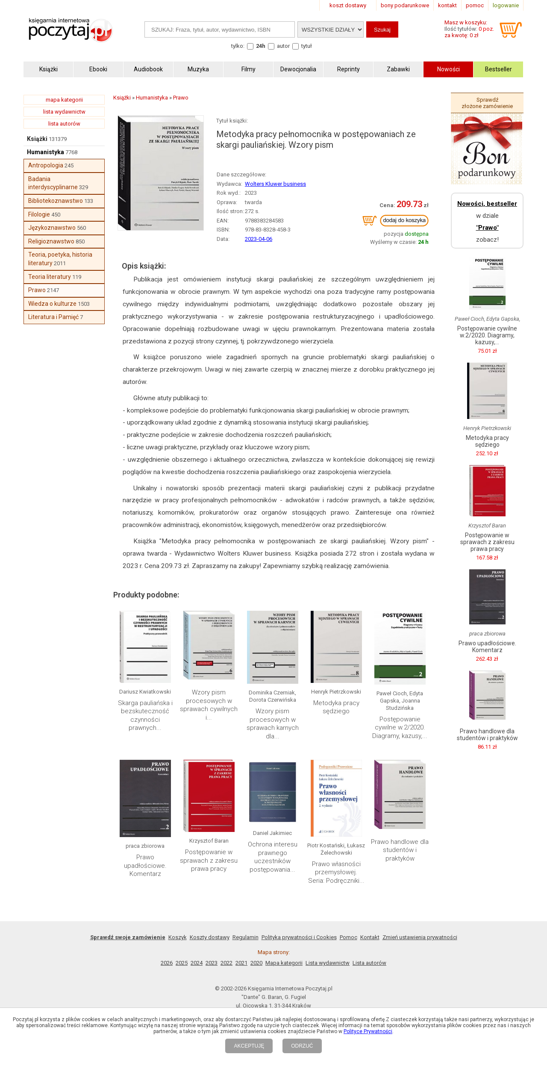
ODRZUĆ (302, 1046)
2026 (167, 963)
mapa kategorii (64, 100)
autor (283, 46)
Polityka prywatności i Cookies (299, 937)
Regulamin (245, 937)
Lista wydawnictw (328, 963)
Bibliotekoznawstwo (55, 200)
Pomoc (348, 937)
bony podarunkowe (405, 5)
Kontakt (369, 937)
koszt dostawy (347, 5)
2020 (256, 963)
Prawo (37, 290)
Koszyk (177, 937)
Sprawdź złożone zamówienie (487, 103)
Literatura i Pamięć (53, 316)
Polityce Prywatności (368, 1031)
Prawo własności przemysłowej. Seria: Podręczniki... (336, 872)
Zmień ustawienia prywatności (419, 937)
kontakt (447, 5)
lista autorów (64, 123)
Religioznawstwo (51, 241)
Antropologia (45, 165)
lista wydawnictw (64, 111)
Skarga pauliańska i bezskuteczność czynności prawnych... (145, 715)
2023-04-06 (258, 239)
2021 (241, 963)
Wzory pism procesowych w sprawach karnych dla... (273, 723)
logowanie (506, 5)
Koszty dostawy (209, 937)
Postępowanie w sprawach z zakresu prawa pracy (209, 860)
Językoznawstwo (52, 227)
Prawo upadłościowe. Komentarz (145, 865)
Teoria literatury (49, 276)
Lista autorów (369, 963)
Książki (37, 138)
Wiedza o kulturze (52, 303)
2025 (182, 963)
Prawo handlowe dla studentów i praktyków (400, 850)
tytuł (306, 46)
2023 (212, 963)
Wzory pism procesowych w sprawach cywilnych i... (209, 704)
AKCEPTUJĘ (249, 1046)
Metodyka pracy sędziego (336, 707)
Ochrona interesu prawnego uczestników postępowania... (272, 856)
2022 (226, 963)
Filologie (39, 214)
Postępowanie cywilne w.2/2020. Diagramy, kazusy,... (399, 727)
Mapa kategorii (284, 963)
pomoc (475, 5)
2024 (197, 963)
